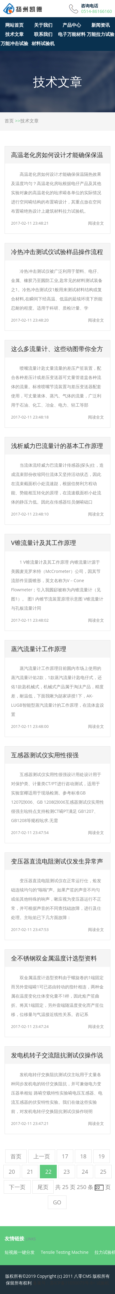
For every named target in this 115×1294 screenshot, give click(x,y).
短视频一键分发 (20, 1252)
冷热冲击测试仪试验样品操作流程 (57, 252)
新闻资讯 (100, 25)
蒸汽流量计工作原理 (38, 649)
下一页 (17, 1187)
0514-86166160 (96, 11)
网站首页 (14, 25)
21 (30, 1171)
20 (12, 1171)
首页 (9, 121)
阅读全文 (96, 223)
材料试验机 (43, 43)
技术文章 (14, 34)
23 (66, 1171)
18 (83, 1156)
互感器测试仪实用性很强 (45, 755)
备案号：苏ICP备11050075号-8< (64, 1283)
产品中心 (72, 25)
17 (65, 1156)
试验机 (102, 1283)
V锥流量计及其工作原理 (43, 543)
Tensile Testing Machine (65, 1252)
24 (85, 1171)
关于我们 (43, 25)
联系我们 (43, 34)
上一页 (41, 1156)
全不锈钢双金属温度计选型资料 (54, 958)
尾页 (42, 1187)
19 (101, 1156)
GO (57, 1202)
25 (103, 1171)
